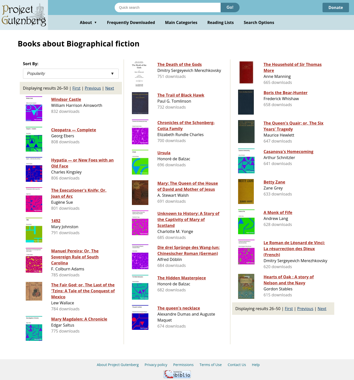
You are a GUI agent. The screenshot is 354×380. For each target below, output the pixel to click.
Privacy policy (156, 364)
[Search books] (168, 7)
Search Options (259, 22)
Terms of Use (211, 364)
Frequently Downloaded (131, 22)
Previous (93, 88)
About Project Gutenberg (118, 364)
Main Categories (181, 22)
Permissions (183, 364)
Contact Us (237, 364)
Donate (335, 7)
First (76, 88)
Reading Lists (220, 22)
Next (109, 88)
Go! (230, 7)
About (88, 22)
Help (256, 364)
